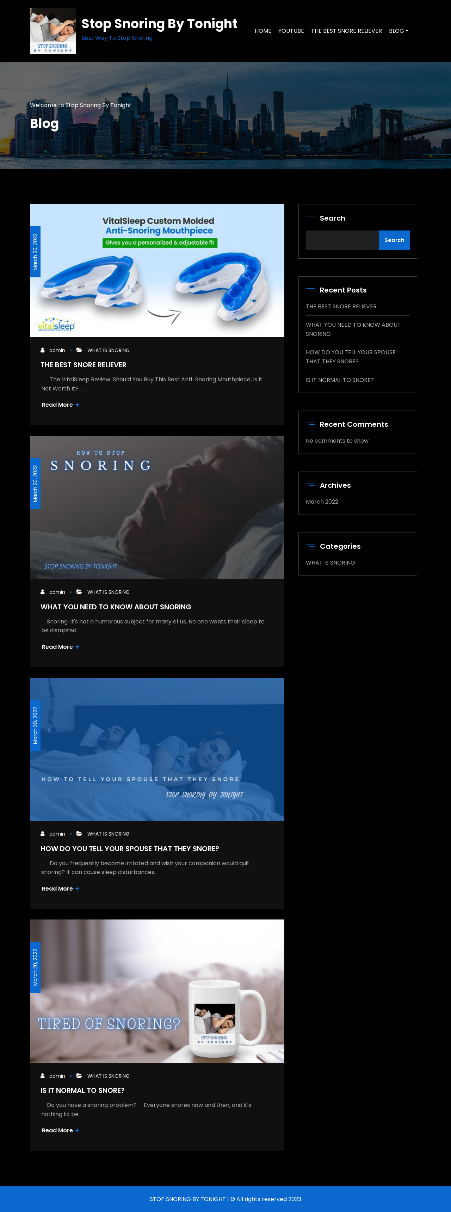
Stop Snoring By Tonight (159, 24)
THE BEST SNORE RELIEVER (83, 365)
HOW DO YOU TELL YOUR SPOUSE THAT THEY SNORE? (130, 849)
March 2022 (322, 502)
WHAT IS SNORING (108, 350)
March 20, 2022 (35, 251)
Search (332, 218)
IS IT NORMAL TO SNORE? (83, 1090)
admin (57, 350)
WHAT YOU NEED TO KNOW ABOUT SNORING (116, 607)
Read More (60, 405)
